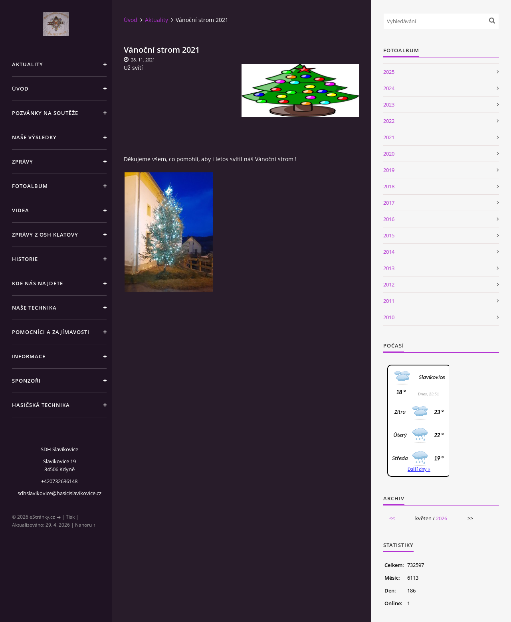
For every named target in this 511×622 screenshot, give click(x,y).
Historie (25, 259)
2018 (388, 186)
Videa (20, 210)
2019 (388, 170)
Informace (29, 356)
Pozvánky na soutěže (45, 113)
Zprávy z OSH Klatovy (45, 234)
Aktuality (27, 64)
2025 (388, 71)
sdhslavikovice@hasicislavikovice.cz (59, 493)
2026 (441, 518)
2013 (388, 268)
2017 (388, 202)
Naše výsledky (34, 137)
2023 (388, 104)
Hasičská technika (41, 405)
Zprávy (22, 161)
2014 (388, 251)
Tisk (70, 516)
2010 (388, 317)
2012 (388, 284)
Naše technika (34, 307)
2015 (388, 235)
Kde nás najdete (37, 283)
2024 (388, 88)
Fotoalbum (30, 186)
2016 (388, 219)
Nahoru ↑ (85, 524)
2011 (388, 300)
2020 (388, 153)
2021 (388, 137)
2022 (388, 120)
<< (392, 518)
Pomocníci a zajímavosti (50, 332)
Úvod (20, 88)
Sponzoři (26, 380)
